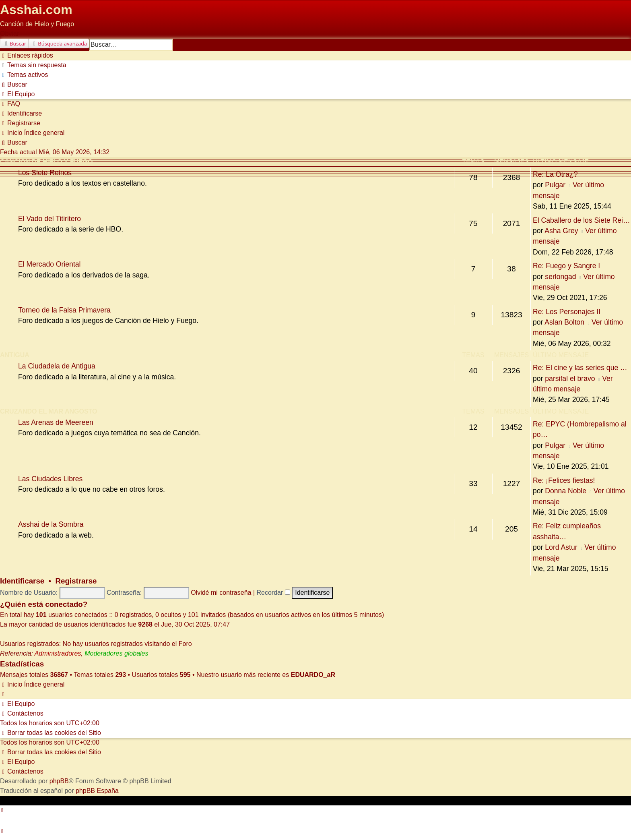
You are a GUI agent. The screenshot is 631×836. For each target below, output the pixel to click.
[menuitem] (33, 65)
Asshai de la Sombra (50, 524)
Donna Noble (565, 491)
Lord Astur (561, 547)
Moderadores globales (116, 653)
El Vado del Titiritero (49, 219)
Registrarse (76, 581)
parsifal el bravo (570, 379)
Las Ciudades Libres (50, 479)
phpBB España (97, 790)
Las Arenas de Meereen (55, 422)
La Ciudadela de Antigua (56, 366)
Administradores (58, 653)
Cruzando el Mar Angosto (48, 411)
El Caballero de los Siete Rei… (581, 220)
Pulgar (555, 185)
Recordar (273, 592)
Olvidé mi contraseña (221, 592)
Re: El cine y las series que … (580, 368)
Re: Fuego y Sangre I (566, 266)
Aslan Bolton (564, 322)
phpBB (59, 781)
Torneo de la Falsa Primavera (64, 310)
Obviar (9, 33)
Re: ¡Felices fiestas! (564, 480)
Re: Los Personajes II (566, 312)
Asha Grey (561, 231)
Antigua (14, 355)
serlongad (560, 277)
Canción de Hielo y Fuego (46, 161)
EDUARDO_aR (313, 674)
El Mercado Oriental (49, 264)
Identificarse (22, 581)
